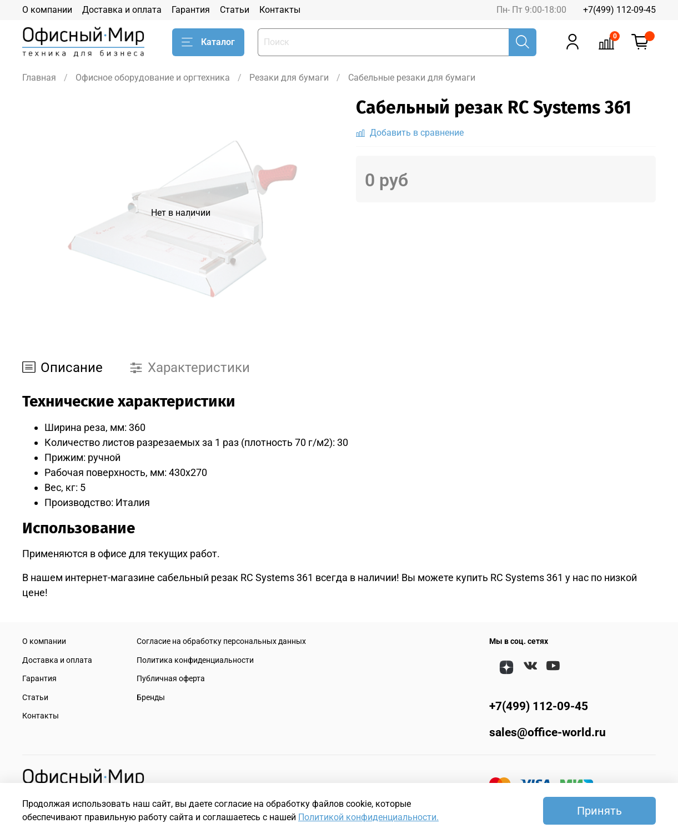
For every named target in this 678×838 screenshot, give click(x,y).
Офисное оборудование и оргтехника (153, 77)
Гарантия (191, 9)
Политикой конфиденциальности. (368, 817)
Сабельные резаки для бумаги (411, 77)
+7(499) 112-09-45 (619, 9)
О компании (47, 9)
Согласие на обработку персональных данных (221, 641)
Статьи (234, 9)
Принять (599, 810)
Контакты (279, 9)
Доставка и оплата (122, 9)
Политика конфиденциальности (195, 660)
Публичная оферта (171, 678)
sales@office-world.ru (547, 732)
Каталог (208, 42)
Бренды (151, 697)
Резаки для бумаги (289, 77)
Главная (39, 77)
